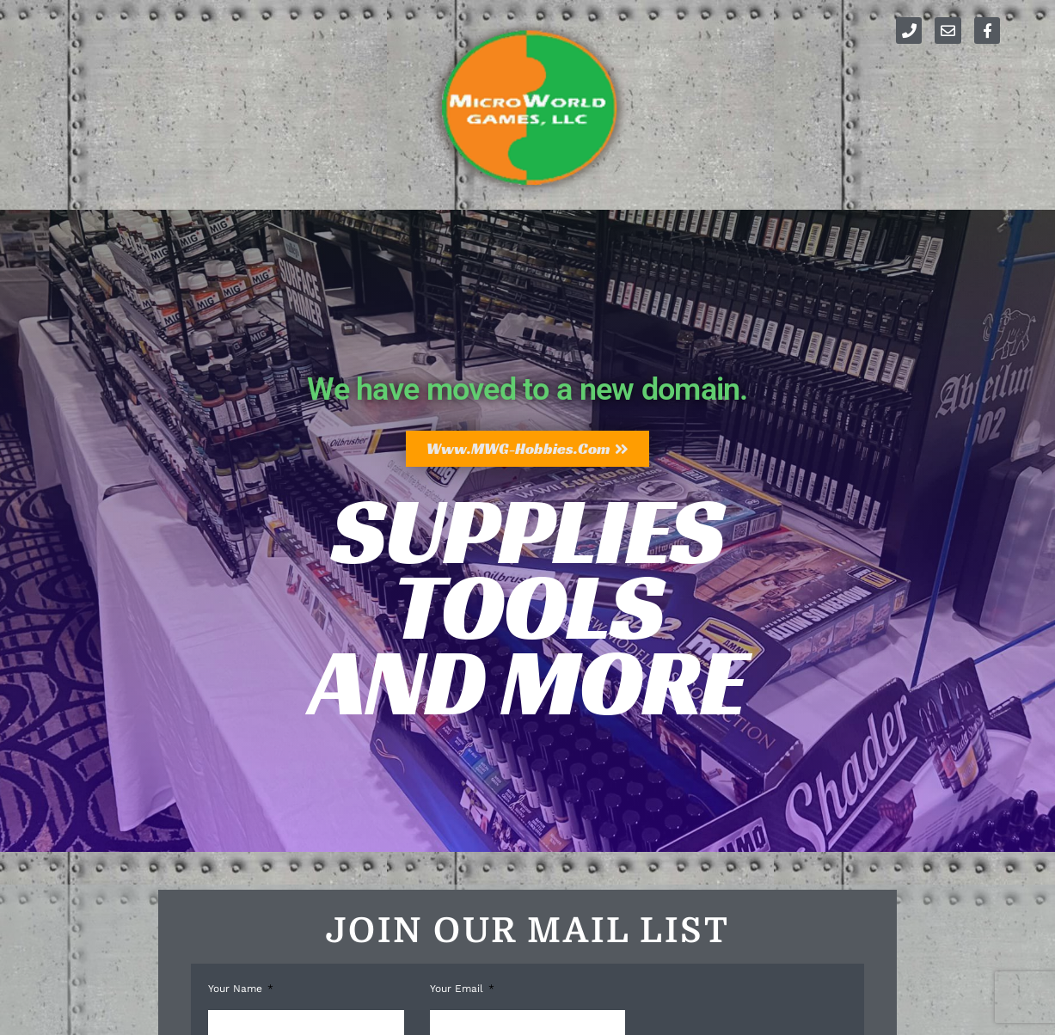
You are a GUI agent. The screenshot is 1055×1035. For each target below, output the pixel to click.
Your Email (458, 989)
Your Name (237, 989)
